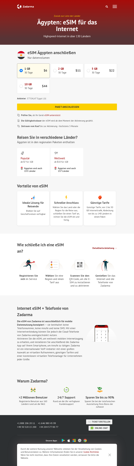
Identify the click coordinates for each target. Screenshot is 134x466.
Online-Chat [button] (99, 428)
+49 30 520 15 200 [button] (26, 426)
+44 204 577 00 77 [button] (48, 426)
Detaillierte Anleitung (103, 248)
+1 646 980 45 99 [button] (47, 423)
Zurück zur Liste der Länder (67, 16)
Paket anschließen (67, 106)
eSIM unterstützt (52, 115)
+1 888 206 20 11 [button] (26, 423)
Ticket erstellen (99, 421)
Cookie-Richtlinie (91, 452)
